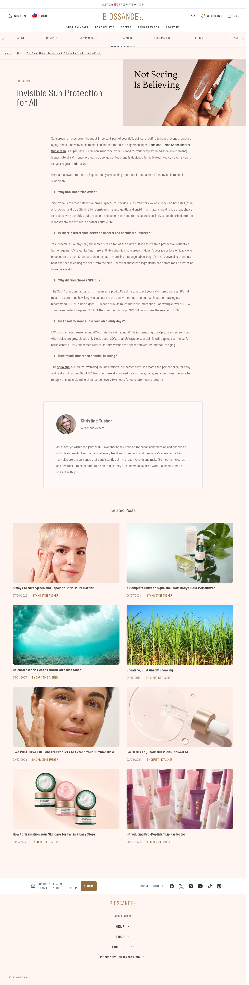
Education (125, 37)
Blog (19, 53)
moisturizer (80, 163)
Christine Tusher (96, 420)
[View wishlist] (211, 15)
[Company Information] (123, 957)
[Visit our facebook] (172, 886)
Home (8, 53)
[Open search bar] (193, 15)
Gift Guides (200, 37)
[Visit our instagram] (190, 886)
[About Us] (123, 947)
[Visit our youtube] (200, 886)
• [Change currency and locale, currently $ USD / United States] (39, 15)
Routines (51, 37)
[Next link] (243, 39)
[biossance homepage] (123, 16)
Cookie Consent (123, 915)
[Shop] (123, 937)
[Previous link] (3, 39)
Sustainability (163, 37)
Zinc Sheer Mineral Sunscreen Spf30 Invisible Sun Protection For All (64, 53)
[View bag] (233, 15)
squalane (63, 367)
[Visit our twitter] (181, 886)
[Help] (123, 926)
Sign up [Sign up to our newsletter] (88, 886)
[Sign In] (17, 16)
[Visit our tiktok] (209, 886)
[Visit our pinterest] (219, 886)
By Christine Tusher (45, 595)
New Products (88, 37)
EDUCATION (23, 81)
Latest (20, 37)
